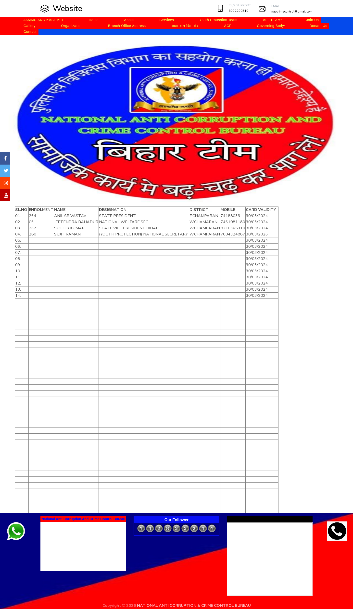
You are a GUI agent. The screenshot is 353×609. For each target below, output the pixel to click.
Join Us (312, 20)
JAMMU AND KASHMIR (43, 20)
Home (94, 20)
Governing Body (270, 26)
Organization (72, 26)
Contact (30, 32)
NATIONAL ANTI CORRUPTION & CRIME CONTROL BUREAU (194, 605)
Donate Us (318, 26)
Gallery (30, 26)
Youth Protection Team (219, 20)
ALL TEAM (272, 20)
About (129, 20)
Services (166, 20)
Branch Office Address (127, 26)
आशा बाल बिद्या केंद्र (185, 26)
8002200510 (238, 11)
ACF (227, 26)
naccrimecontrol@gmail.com (292, 11)
